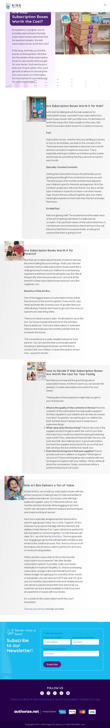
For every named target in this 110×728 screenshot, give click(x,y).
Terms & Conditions (20, 699)
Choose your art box (34, 608)
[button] (105, 5)
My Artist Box (55, 536)
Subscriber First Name (83, 637)
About (58, 699)
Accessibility (70, 699)
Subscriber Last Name (54, 649)
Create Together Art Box (69, 522)
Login (97, 699)
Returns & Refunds (42, 699)
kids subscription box (23, 74)
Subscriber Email (52, 637)
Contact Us (86, 699)
